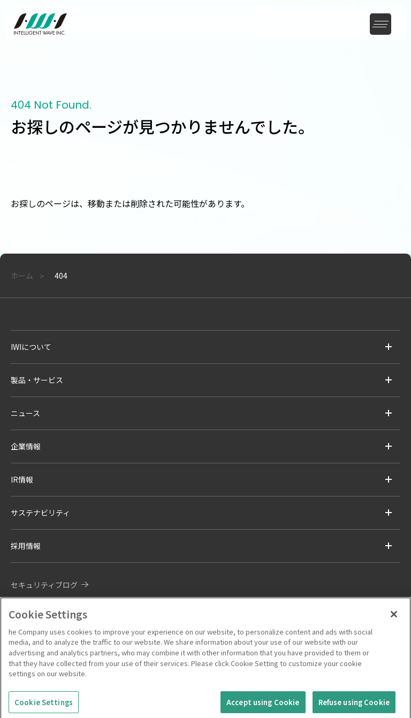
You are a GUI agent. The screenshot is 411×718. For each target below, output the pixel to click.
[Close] (394, 616)
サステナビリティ (40, 512)
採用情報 (26, 545)
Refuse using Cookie (354, 704)
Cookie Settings (43, 704)
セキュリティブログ (44, 584)
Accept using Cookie (262, 704)
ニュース (25, 413)
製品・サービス (37, 380)
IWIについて (31, 346)
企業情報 (26, 446)
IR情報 (22, 479)
